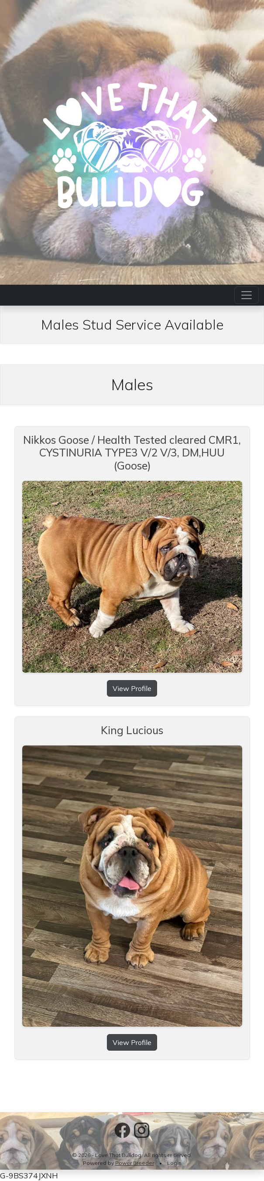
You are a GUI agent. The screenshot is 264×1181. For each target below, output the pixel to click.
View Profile (132, 688)
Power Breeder (134, 1163)
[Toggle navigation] (246, 295)
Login (174, 1163)
